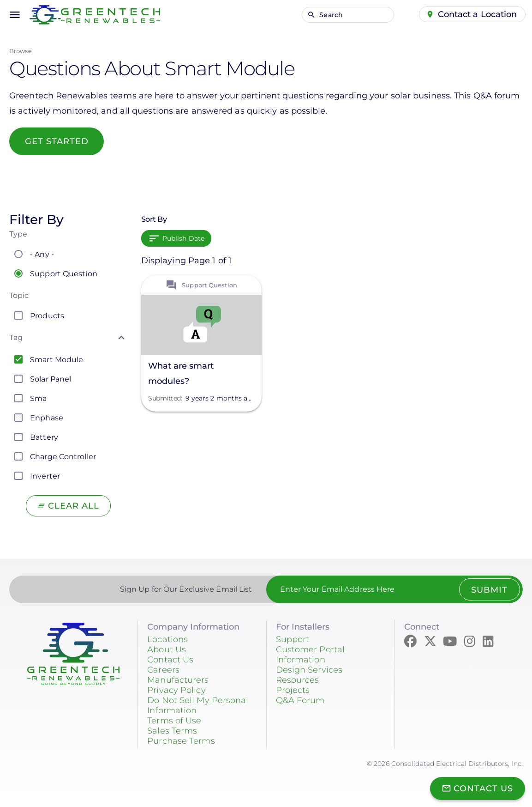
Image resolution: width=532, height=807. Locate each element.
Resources (297, 680)
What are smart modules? (181, 373)
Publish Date (183, 238)
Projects (293, 690)
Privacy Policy (176, 690)
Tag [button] (16, 337)
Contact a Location (477, 14)
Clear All (73, 506)
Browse (20, 51)
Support (293, 639)
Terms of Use (174, 721)
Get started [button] (57, 141)
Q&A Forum (300, 700)
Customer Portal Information (310, 654)
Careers (163, 670)
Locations (167, 639)
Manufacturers (178, 680)
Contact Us (170, 660)
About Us (166, 649)
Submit (489, 590)
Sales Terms (172, 731)
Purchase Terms (181, 741)
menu (14, 14)
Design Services (309, 670)
